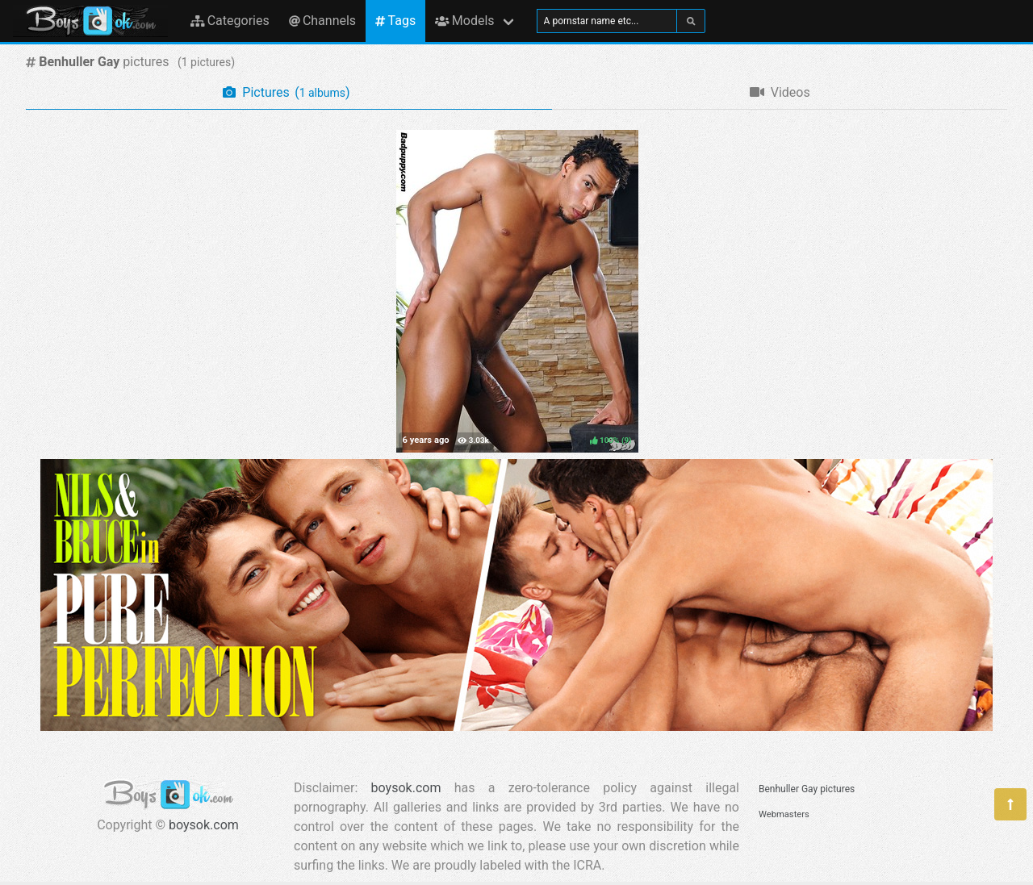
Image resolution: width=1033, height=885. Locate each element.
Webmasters (784, 814)
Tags (395, 20)
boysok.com (204, 825)
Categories (230, 20)
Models (464, 20)
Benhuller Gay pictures (807, 789)
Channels (322, 20)
